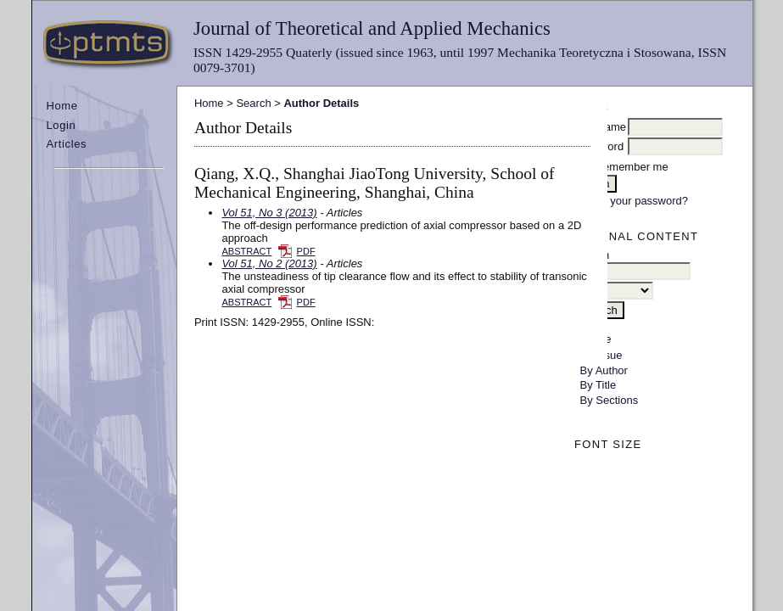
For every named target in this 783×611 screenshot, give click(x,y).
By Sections (609, 400)
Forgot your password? (631, 200)
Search (253, 103)
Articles (66, 143)
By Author (604, 370)
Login (61, 125)
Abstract (246, 251)
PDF (306, 251)
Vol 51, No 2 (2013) (268, 263)
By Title (598, 384)
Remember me (632, 166)
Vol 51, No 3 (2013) (268, 212)
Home (61, 105)
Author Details (321, 103)
